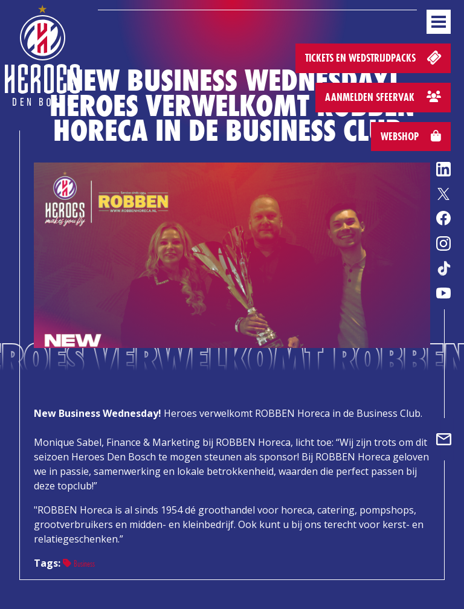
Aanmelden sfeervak (383, 97)
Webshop (411, 136)
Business (79, 563)
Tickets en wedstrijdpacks (374, 57)
